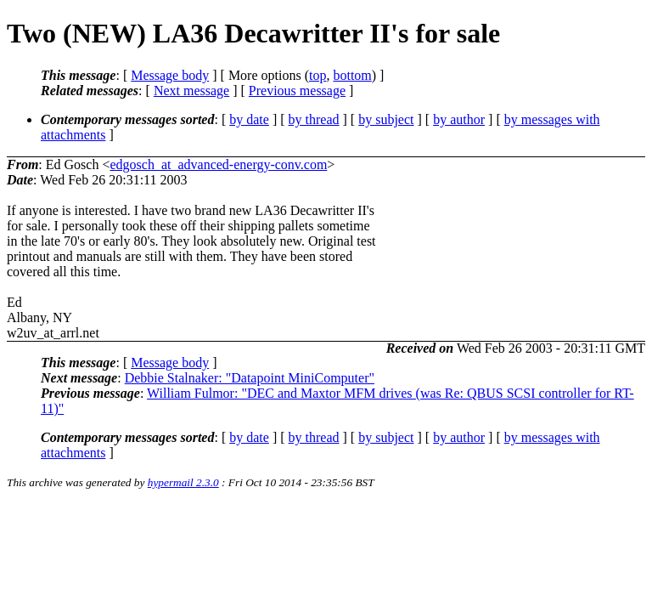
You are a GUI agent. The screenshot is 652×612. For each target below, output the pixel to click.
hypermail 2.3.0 (183, 482)
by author (459, 119)
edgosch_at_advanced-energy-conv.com (218, 164)
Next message (191, 90)
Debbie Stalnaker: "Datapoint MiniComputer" (249, 378)
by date (249, 119)
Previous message (297, 90)
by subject (385, 119)
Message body (170, 75)
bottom (352, 75)
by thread (314, 119)
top (317, 75)
